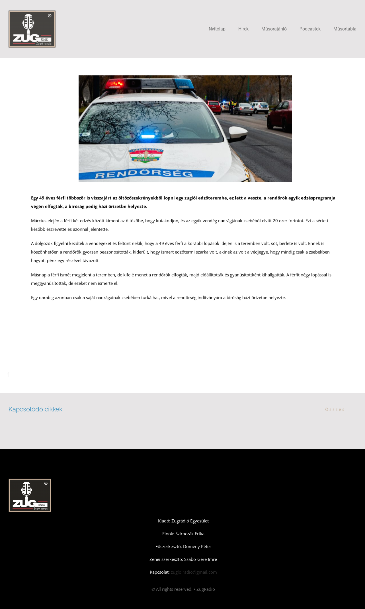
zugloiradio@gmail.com (193, 572)
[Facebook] (11, 374)
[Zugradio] (32, 12)
